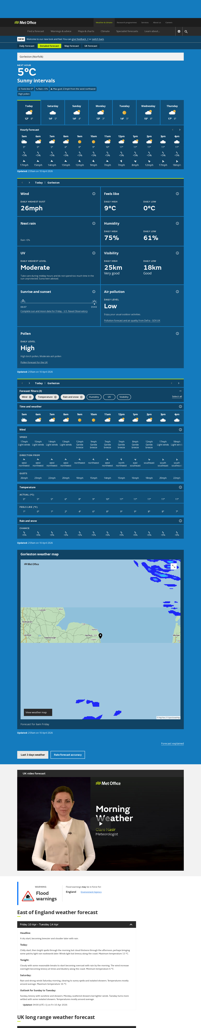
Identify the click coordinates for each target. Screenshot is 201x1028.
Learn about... (152, 31)
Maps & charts (86, 31)
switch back (98, 39)
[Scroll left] (172, 129)
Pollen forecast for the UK (34, 362)
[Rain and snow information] (180, 520)
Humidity (94, 396)
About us (157, 22)
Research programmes (127, 22)
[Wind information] (180, 429)
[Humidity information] (177, 223)
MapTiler (162, 718)
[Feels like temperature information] (177, 193)
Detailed (49, 45)
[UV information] (93, 253)
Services (145, 22)
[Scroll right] (180, 129)
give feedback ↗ (80, 39)
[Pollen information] (177, 333)
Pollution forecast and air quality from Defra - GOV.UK (132, 320)
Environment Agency (91, 892)
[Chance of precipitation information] (93, 223)
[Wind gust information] (93, 193)
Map (72, 45)
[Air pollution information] (177, 291)
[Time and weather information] (180, 406)
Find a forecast (35, 31)
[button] (100, 637)
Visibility (124, 396)
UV (109, 396)
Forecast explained (172, 743)
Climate (105, 31)
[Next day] (29, 182)
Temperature (45, 397)
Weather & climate (104, 22)
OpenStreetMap (174, 718)
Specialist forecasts (127, 31)
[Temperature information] (180, 487)
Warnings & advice (61, 31)
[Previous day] (22, 182)
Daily (26, 45)
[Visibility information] (177, 253)
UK (91, 45)
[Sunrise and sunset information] (93, 291)
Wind (25, 397)
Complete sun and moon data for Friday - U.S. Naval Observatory (54, 311)
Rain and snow (71, 397)
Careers (168, 22)
